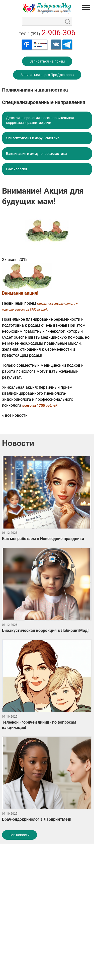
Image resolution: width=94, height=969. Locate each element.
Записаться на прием (47, 61)
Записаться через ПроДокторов (47, 75)
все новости (16, 415)
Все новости (20, 835)
